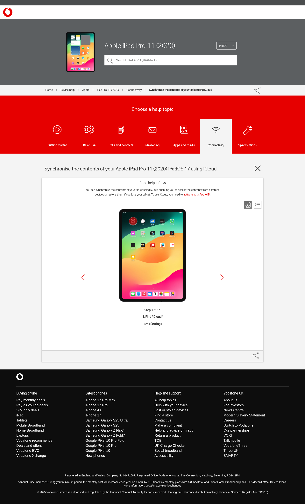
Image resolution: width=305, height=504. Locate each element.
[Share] (260, 353)
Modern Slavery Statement (244, 415)
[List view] (257, 205)
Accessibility (164, 456)
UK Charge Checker (170, 446)
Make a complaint (168, 425)
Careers (229, 420)
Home (49, 90)
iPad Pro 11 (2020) (108, 90)
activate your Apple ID (196, 194)
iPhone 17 (93, 415)
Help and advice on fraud (173, 430)
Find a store (163, 415)
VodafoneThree (235, 446)
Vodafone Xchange (31, 456)
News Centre (233, 410)
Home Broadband (30, 430)
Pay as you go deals (32, 405)
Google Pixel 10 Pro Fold (104, 440)
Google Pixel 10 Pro (101, 446)
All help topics (165, 400)
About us (230, 400)
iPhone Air (93, 410)
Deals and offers (29, 446)
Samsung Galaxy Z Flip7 (104, 430)
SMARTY (230, 456)
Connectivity (134, 90)
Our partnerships (236, 430)
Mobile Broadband (30, 425)
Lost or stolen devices (171, 410)
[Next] (221, 277)
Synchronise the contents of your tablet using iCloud (180, 90)
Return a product (167, 435)
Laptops (22, 435)
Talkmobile (231, 440)
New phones (95, 456)
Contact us (162, 420)
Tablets (21, 420)
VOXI (227, 435)
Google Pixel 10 (97, 451)
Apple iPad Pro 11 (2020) (139, 45)
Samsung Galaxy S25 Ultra (106, 420)
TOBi (158, 440)
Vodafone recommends (34, 440)
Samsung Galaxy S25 (102, 425)
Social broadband (168, 451)
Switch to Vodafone (238, 425)
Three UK (230, 451)
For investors (233, 405)
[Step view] (248, 205)
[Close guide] (257, 168)
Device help (67, 90)
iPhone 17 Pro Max (100, 400)
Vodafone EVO (27, 451)
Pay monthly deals (30, 400)
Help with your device (171, 405)
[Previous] (83, 277)
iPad (19, 415)
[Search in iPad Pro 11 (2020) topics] (170, 60)
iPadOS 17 (225, 46)
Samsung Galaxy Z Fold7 (105, 435)
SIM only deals (27, 410)
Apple (85, 90)
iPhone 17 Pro (96, 405)
